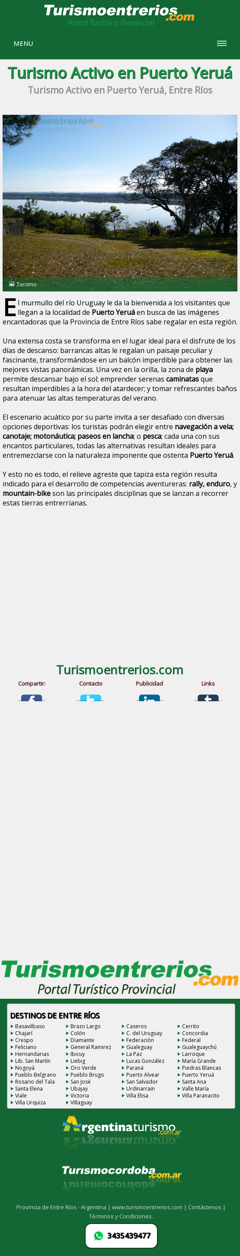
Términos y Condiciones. (121, 1216)
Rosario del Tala (35, 1081)
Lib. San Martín (33, 1061)
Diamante (82, 1040)
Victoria (79, 1095)
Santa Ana (194, 1081)
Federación (140, 1040)
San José (80, 1081)
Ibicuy (77, 1054)
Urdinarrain (140, 1088)
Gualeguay (139, 1047)
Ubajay (79, 1088)
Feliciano (26, 1047)
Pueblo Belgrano (35, 1074)
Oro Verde (83, 1067)
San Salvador (142, 1081)
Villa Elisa (137, 1095)
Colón (77, 1033)
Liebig (77, 1061)
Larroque (193, 1054)
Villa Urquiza (30, 1102)
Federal (191, 1040)
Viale (21, 1095)
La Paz (134, 1054)
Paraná (135, 1067)
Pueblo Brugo (87, 1074)
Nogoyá (25, 1067)
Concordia (195, 1033)
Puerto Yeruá (198, 1074)
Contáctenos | (207, 1207)
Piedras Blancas (201, 1067)
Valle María (195, 1088)
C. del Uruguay (144, 1033)
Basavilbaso (30, 1026)
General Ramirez (90, 1047)
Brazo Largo (85, 1026)
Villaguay (81, 1102)
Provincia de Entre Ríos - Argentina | (64, 1207)
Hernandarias (32, 1054)
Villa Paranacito (201, 1095)
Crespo (24, 1040)
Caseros (136, 1026)
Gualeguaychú (199, 1047)
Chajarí (23, 1033)
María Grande (199, 1061)
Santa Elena (29, 1088)
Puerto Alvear (143, 1074)
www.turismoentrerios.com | (150, 1207)
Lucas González (145, 1061)
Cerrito (190, 1026)
